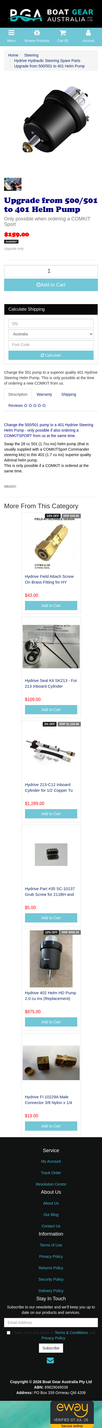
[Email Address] (51, 1322)
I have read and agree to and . (51, 1335)
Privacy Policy (51, 1256)
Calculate (51, 355)
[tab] (18, 394)
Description (17, 394)
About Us (51, 1203)
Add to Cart (50, 285)
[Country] (51, 334)
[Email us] (50, 1360)
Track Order (51, 1173)
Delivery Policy (51, 1291)
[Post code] (51, 344)
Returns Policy (51, 1268)
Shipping (68, 394)
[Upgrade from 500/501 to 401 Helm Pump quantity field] (51, 271)
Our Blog (51, 1214)
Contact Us (51, 1226)
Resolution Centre (51, 1184)
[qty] (51, 323)
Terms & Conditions (71, 1332)
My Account (51, 1161)
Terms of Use (51, 1245)
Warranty (44, 394)
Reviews (27, 405)
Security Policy (51, 1279)
